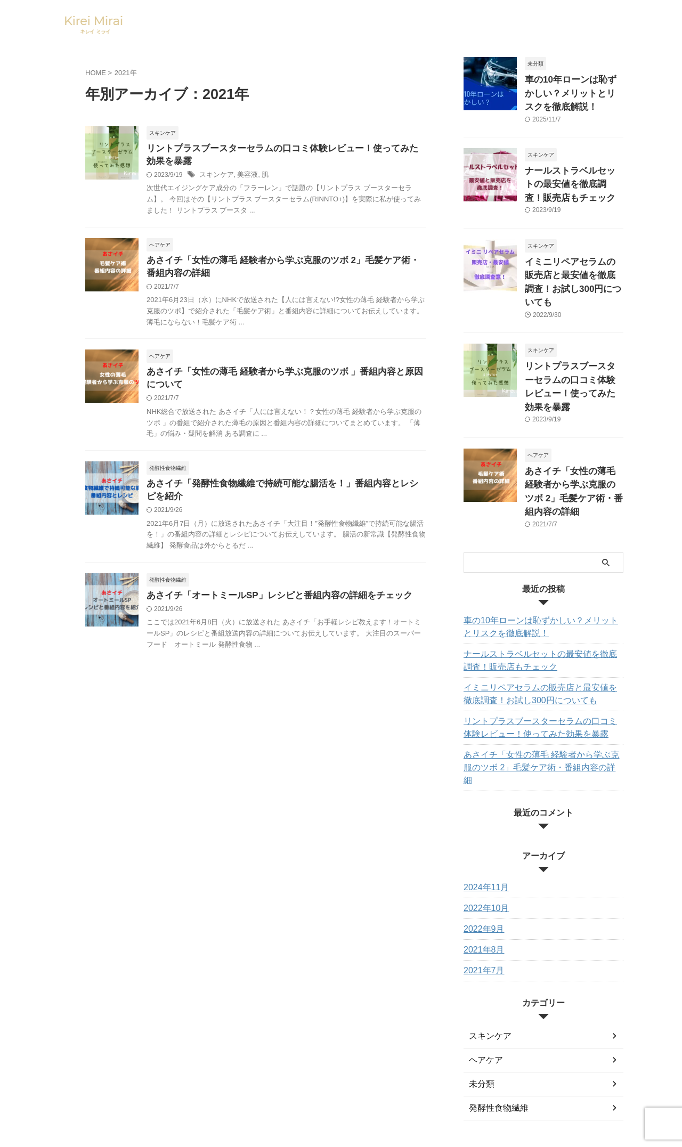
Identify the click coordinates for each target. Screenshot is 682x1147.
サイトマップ (328, 1074)
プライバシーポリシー (393, 1074)
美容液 (244, 177)
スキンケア (215, 177)
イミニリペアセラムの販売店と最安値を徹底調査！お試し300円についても (573, 263)
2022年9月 (481, 851)
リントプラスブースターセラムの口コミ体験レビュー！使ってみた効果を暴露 (573, 349)
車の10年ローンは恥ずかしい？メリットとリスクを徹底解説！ (573, 91)
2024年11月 (484, 810)
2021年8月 (481, 872)
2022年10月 (484, 830)
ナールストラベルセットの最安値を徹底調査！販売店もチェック (573, 177)
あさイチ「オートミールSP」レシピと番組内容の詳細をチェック (271, 604)
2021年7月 (481, 893)
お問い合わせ (276, 1074)
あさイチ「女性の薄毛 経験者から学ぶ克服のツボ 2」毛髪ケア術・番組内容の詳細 (573, 436)
